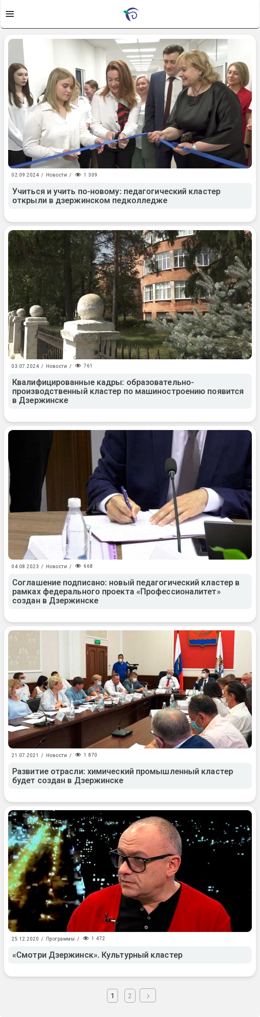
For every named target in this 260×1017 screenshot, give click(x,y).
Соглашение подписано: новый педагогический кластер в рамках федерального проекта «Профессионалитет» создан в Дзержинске (126, 591)
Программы (60, 939)
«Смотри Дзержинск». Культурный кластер (97, 955)
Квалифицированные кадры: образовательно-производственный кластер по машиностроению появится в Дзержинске (128, 391)
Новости (56, 175)
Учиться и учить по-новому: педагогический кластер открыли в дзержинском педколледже (116, 195)
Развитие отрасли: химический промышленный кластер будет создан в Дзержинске (122, 775)
